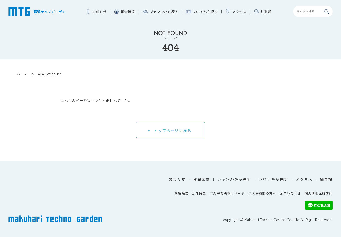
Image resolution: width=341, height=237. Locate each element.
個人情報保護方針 (318, 193)
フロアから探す (205, 11)
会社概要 (199, 193)
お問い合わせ (290, 193)
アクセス (239, 11)
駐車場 (265, 11)
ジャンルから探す (163, 11)
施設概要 (181, 193)
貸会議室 (127, 11)
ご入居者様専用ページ (227, 193)
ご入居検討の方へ (262, 193)
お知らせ (99, 11)
